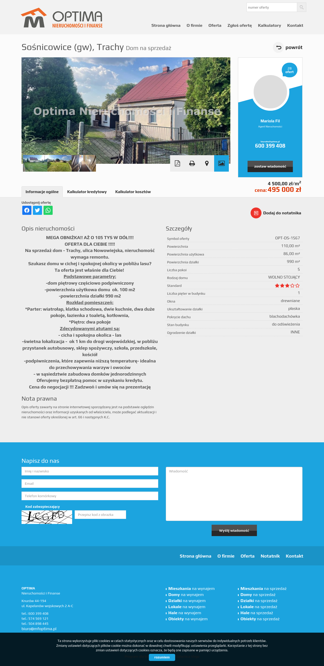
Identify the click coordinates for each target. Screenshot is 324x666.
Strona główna (165, 25)
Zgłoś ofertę (240, 25)
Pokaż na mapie (206, 163)
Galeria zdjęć (221, 163)
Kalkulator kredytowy (87, 192)
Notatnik (270, 556)
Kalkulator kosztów (133, 192)
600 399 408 (270, 146)
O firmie (194, 25)
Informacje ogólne (42, 192)
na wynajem (191, 588)
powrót (294, 47)
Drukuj (192, 163)
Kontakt (295, 25)
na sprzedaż (263, 588)
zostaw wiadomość (270, 166)
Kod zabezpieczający (42, 506)
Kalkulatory (269, 25)
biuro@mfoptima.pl (270, 141)
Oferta (215, 25)
